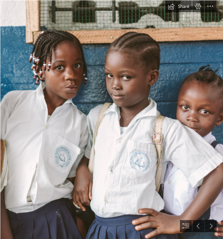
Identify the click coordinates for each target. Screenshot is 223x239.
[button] (178, 6)
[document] (111, 119)
